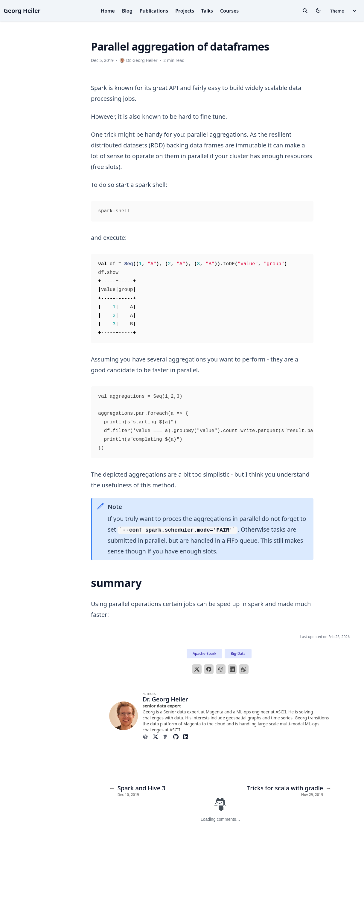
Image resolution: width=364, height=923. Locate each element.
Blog (127, 10)
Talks (207, 10)
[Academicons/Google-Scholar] (168, 736)
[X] (197, 669)
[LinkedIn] (232, 669)
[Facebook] (209, 669)
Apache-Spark (204, 653)
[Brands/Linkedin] (188, 736)
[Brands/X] (158, 736)
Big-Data (238, 653)
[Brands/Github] (178, 736)
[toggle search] (305, 10)
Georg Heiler (22, 11)
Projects (184, 10)
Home (108, 10)
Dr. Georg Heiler (165, 699)
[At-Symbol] (148, 736)
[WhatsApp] (244, 669)
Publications (154, 10)
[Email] (221, 669)
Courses (229, 10)
